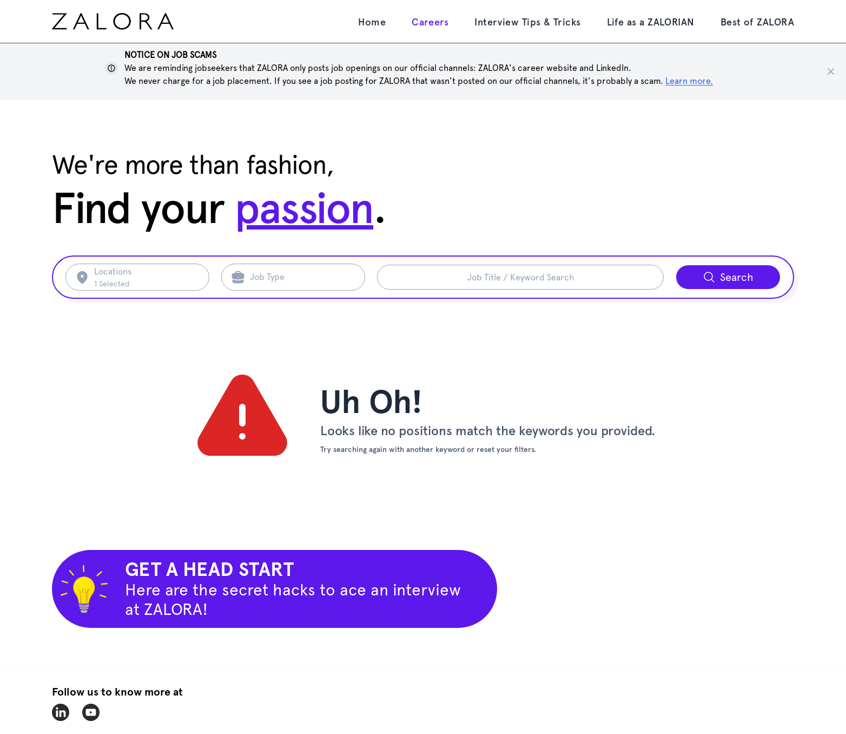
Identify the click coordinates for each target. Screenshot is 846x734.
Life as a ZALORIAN (651, 22)
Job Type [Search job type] (267, 277)
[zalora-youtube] (91, 712)
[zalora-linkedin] (60, 712)
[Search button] (728, 277)
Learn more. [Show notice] (689, 81)
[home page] (133, 21)
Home (372, 22)
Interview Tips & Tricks (527, 22)
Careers (430, 22)
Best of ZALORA (757, 22)
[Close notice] (830, 71)
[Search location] (145, 277)
